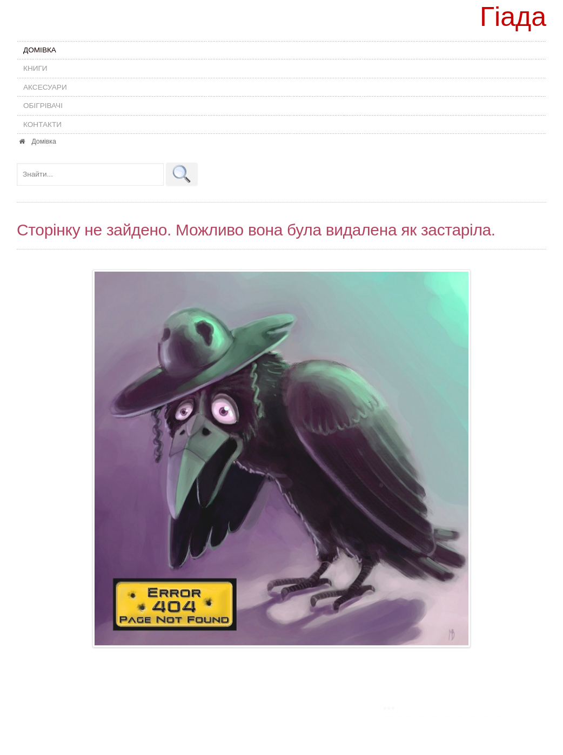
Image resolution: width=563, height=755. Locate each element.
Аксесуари (45, 87)
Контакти (42, 124)
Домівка (39, 50)
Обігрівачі (43, 106)
